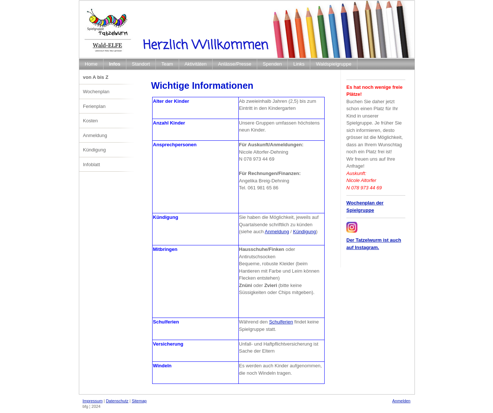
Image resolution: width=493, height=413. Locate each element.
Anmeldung (277, 231)
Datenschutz (117, 401)
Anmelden (401, 401)
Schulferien (281, 322)
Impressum (92, 401)
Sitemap (139, 401)
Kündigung (304, 231)
